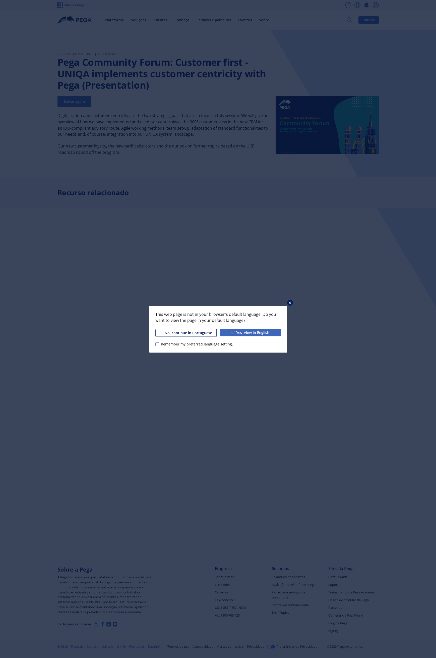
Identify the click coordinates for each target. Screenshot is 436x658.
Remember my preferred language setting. (197, 344)
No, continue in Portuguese (186, 332)
